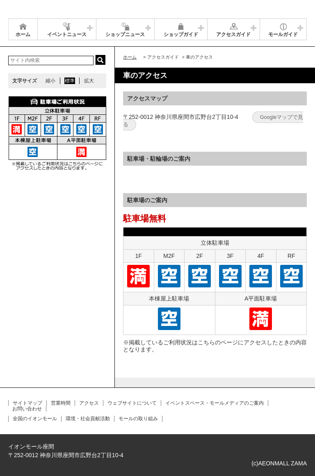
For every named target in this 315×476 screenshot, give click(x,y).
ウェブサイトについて (132, 403)
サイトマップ (27, 403)
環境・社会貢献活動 (88, 418)
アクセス (89, 403)
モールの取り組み (138, 418)
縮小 (50, 81)
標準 (70, 81)
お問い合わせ (27, 409)
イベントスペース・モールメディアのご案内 (214, 403)
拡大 (89, 81)
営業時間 (61, 403)
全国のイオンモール (35, 418)
